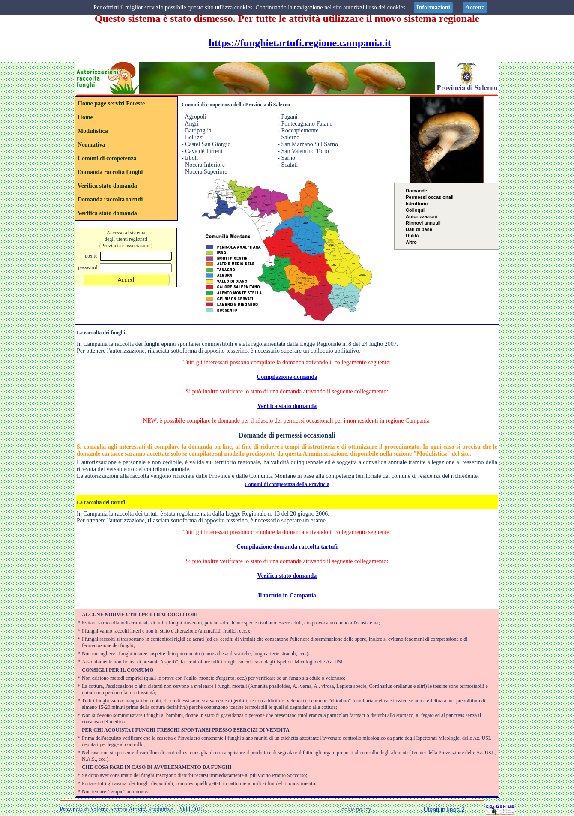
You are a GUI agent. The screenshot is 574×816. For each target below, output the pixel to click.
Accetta (475, 7)
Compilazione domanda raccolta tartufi (287, 546)
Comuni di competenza (107, 158)
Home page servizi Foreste (111, 103)
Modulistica (93, 131)
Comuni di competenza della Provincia (287, 484)
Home (85, 117)
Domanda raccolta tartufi (110, 199)
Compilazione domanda (287, 377)
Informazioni (433, 7)
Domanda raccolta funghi (110, 172)
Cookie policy (354, 809)
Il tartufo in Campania (287, 595)
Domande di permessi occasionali (287, 435)
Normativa (91, 144)
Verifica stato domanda (107, 186)
